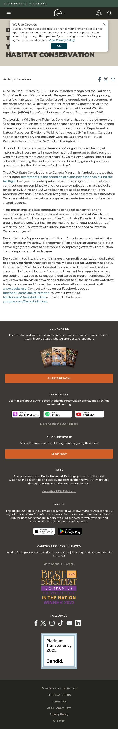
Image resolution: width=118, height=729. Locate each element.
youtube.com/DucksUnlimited (25, 301)
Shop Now (59, 454)
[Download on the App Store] (44, 531)
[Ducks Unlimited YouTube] (69, 623)
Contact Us (59, 701)
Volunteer (37, 3)
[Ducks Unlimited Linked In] (78, 623)
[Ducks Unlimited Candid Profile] (59, 650)
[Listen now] (25, 414)
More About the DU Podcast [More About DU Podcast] (59, 423)
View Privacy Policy (62, 40)
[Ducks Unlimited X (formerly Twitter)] (43, 623)
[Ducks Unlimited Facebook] (36, 623)
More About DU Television (59, 491)
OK (59, 45)
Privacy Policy (59, 714)
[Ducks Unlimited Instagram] (52, 623)
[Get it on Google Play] (70, 531)
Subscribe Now (59, 378)
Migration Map (16, 3)
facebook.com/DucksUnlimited (26, 293)
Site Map (59, 720)
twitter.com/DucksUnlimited (24, 297)
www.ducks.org (14, 288)
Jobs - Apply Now (59, 707)
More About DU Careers (59, 564)
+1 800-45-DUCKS (59, 695)
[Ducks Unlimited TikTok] (60, 623)
